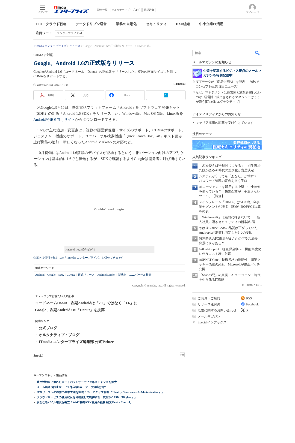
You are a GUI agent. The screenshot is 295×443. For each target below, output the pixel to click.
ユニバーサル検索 (140, 274)
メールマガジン (209, 316)
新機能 (122, 274)
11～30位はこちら (251, 285)
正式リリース (86, 274)
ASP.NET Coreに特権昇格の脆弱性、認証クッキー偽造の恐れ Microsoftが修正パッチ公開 (229, 264)
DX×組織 (183, 24)
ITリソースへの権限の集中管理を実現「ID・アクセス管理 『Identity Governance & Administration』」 (100, 392)
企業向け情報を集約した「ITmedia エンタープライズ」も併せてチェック (78, 257)
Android (39, 274)
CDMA (71, 274)
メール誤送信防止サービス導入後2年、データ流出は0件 (71, 387)
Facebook (252, 304)
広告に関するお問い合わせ (217, 310)
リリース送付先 (209, 304)
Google (51, 274)
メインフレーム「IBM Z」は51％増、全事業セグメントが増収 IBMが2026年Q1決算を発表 (230, 206)
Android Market (106, 274)
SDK (61, 274)
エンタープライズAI (69, 33)
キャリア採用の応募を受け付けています (225, 122)
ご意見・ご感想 (209, 298)
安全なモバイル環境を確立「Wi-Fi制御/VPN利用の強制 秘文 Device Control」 (85, 402)
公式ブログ (48, 328)
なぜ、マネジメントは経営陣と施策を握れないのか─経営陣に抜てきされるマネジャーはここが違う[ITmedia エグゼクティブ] (228, 97)
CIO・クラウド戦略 (51, 24)
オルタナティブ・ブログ (59, 335)
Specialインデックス (212, 322)
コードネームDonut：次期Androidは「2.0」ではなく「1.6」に (86, 303)
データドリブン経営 (91, 24)
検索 (257, 53)
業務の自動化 (126, 24)
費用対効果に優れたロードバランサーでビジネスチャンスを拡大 (77, 382)
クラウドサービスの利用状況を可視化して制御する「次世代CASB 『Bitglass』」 (87, 397)
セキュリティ (156, 24)
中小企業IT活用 (211, 24)
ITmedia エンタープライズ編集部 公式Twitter (76, 342)
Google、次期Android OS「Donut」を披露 (70, 310)
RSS (249, 298)
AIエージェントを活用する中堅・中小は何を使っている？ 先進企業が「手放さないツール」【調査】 (229, 191)
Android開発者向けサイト (54, 119)
